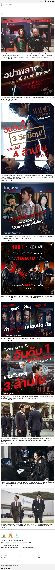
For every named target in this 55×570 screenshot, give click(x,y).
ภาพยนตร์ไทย (3, 557)
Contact (20, 560)
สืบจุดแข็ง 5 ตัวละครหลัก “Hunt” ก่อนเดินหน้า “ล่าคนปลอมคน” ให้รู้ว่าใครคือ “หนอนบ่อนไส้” (21, 338)
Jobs (20, 557)
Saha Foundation (40, 560)
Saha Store (39, 555)
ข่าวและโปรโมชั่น (4, 555)
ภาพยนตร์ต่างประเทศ (5, 560)
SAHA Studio (39, 557)
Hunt (2, 9)
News (2, 14)
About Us (20, 555)
